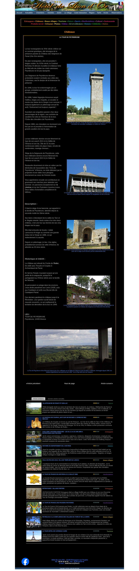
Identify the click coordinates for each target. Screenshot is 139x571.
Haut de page (69, 383)
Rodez (56, 263)
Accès (105, 13)
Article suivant (107, 383)
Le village (68, 13)
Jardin (59, 13)
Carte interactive (80, 13)
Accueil (19, 13)
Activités (50, 13)
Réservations (117, 13)
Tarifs (99, 13)
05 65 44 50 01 (63, 561)
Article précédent (33, 383)
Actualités (29, 13)
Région (91, 13)
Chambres (40, 13)
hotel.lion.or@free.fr (72, 563)
